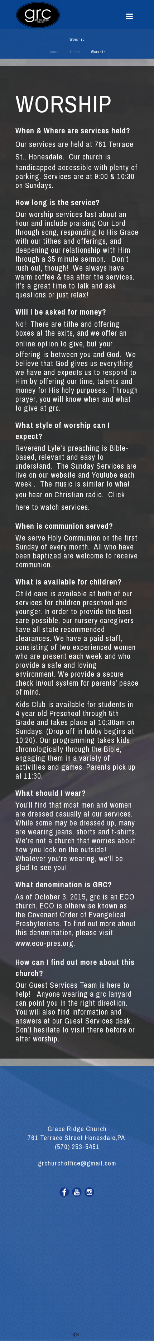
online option (36, 343)
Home (53, 51)
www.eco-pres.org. (45, 943)
